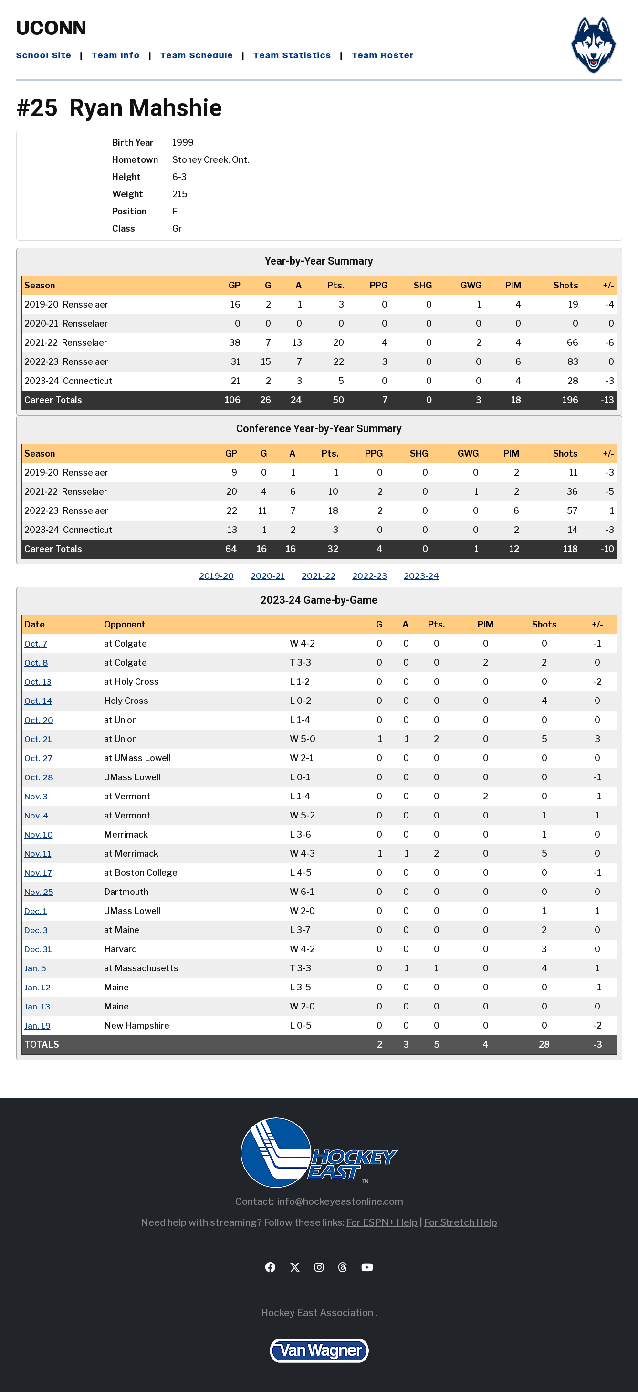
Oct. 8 (36, 663)
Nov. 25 (39, 892)
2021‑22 (318, 576)
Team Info (119, 56)
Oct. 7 (36, 643)
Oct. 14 (38, 701)
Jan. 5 (35, 968)
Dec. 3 (37, 930)
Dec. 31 (39, 949)
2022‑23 (372, 576)
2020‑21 (265, 576)
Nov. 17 (39, 873)
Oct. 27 (39, 758)
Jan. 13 (37, 1006)
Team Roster (392, 56)
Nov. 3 (37, 796)
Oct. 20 (39, 720)
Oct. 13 (38, 682)
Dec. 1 (36, 911)
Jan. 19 (37, 1025)
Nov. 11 (38, 854)
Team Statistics (300, 56)
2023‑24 (426, 576)
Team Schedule (202, 56)
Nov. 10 (39, 834)
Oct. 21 (38, 739)
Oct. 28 (39, 777)
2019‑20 (211, 576)
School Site (45, 56)
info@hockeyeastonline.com (340, 1201)
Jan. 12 (37, 987)
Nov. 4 (37, 815)
